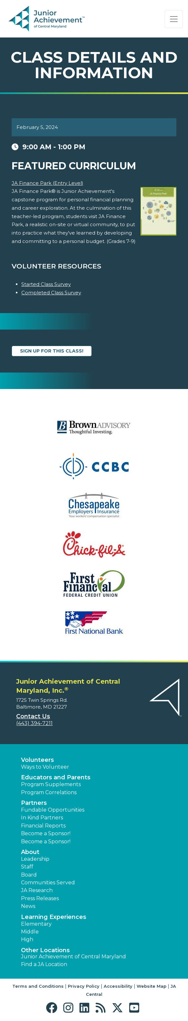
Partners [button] (34, 803)
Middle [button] (30, 932)
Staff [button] (27, 867)
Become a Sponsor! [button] (45, 833)
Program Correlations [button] (49, 792)
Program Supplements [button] (51, 784)
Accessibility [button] (118, 986)
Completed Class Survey (51, 292)
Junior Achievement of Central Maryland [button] (73, 956)
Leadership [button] (35, 859)
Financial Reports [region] (43, 826)
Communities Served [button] (48, 882)
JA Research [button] (37, 890)
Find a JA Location (44, 964)
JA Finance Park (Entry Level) (47, 183)
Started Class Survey (46, 284)
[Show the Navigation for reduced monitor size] (174, 19)
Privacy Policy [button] (83, 986)
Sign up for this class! (51, 351)
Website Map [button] (151, 986)
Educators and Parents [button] (55, 777)
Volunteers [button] (37, 760)
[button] (53, 1008)
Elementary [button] (36, 924)
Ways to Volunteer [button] (45, 767)
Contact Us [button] (33, 716)
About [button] (30, 852)
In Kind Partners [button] (42, 818)
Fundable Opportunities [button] (52, 810)
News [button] (28, 906)
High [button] (27, 939)
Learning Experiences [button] (53, 917)
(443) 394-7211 (34, 723)
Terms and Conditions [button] (38, 986)
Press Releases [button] (40, 898)
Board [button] (29, 875)
